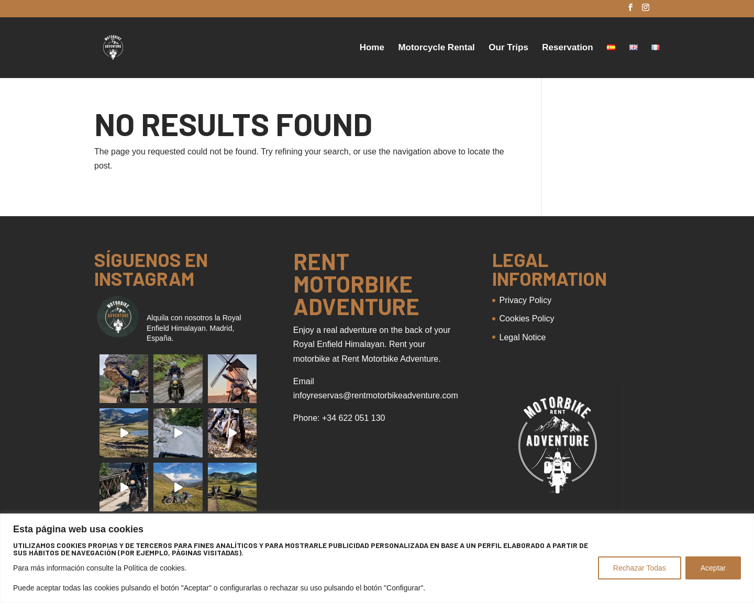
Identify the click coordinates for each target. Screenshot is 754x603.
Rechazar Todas (639, 568)
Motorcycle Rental (436, 48)
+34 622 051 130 (353, 418)
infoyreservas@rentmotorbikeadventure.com (375, 395)
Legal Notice (523, 337)
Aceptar (713, 568)
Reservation (567, 48)
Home (372, 48)
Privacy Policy (526, 300)
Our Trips (508, 48)
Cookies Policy (527, 318)
